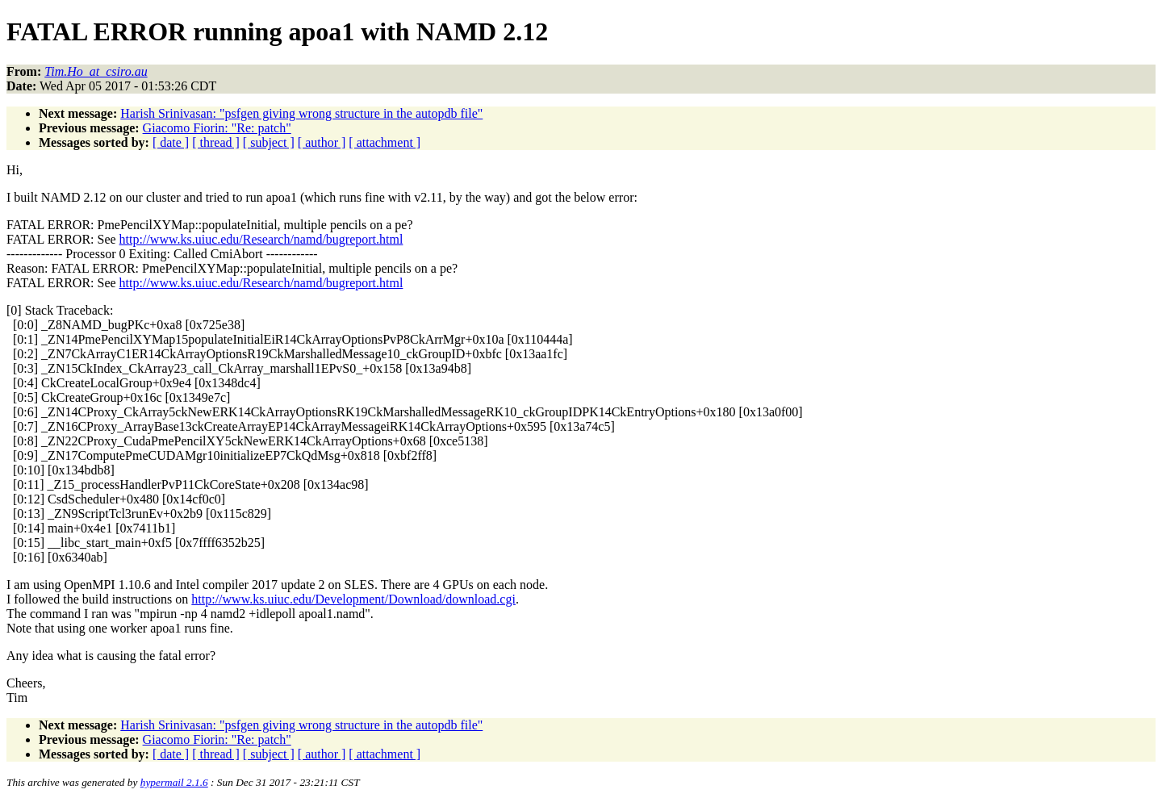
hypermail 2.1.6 (174, 782)
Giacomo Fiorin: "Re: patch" (217, 128)
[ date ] (171, 142)
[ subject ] (269, 142)
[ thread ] (216, 142)
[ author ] (322, 142)
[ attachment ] (384, 142)
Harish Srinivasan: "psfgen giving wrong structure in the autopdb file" (301, 113)
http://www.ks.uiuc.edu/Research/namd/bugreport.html (261, 239)
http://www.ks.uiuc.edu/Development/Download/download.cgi (353, 599)
